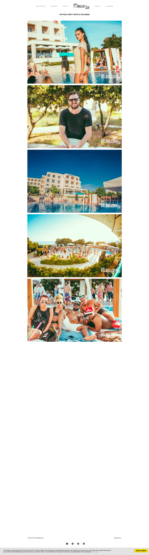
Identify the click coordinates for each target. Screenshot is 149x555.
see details (95, 552)
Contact (97, 6)
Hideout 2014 (118, 538)
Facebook (54, 6)
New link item (40, 6)
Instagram (109, 6)
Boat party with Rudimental (35, 538)
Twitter (65, 6)
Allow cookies (141, 551)
